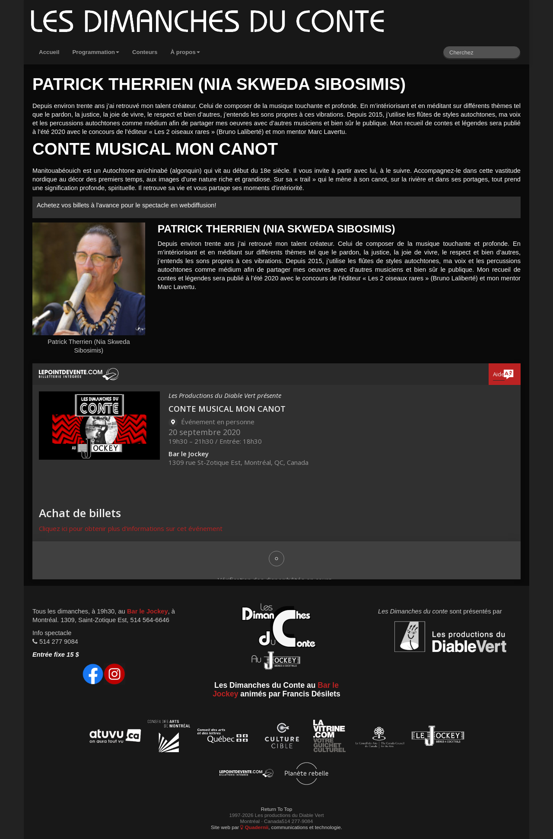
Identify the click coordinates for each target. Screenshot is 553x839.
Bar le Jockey (147, 611)
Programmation (95, 52)
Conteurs (145, 52)
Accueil (49, 52)
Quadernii (254, 827)
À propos (185, 52)
